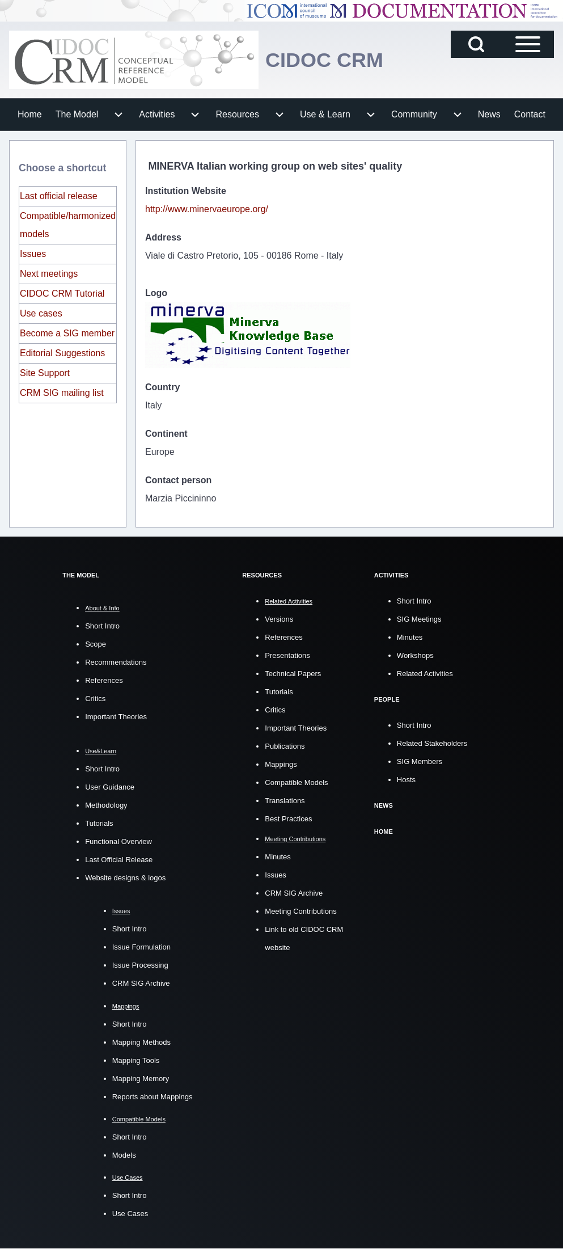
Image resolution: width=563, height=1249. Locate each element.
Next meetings (49, 274)
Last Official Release (119, 859)
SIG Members (419, 760)
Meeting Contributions (300, 910)
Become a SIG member (67, 333)
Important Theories (116, 716)
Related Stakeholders (432, 742)
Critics (95, 698)
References (103, 680)
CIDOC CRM (324, 59)
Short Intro (102, 626)
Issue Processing (140, 965)
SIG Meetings (419, 618)
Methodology (106, 805)
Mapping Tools (136, 1060)
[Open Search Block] (476, 44)
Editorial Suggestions (62, 353)
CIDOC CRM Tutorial (62, 293)
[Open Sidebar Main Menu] (528, 44)
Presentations (287, 655)
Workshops (415, 655)
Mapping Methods (141, 1042)
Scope (95, 644)
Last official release (59, 196)
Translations (284, 800)
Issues (33, 254)
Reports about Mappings (152, 1096)
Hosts (406, 778)
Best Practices (288, 818)
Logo (156, 293)
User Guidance (109, 787)
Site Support (45, 373)
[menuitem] (30, 114)
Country (162, 387)
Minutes (278, 856)
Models (124, 1155)
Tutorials (99, 823)
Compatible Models (296, 782)
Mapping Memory (140, 1078)
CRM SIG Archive (141, 983)
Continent (166, 433)
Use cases (41, 313)
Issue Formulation (141, 947)
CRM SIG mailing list (62, 393)
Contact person (178, 480)
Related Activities (425, 673)
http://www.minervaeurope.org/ (206, 209)
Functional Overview (118, 841)
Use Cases (130, 1213)
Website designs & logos (125, 878)
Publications (284, 745)
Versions (279, 618)
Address (163, 237)
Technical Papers (293, 673)
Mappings (281, 763)
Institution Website (185, 191)
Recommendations (115, 662)
